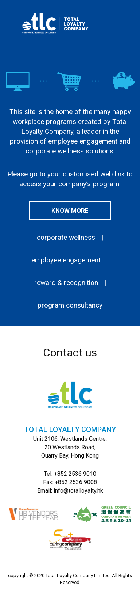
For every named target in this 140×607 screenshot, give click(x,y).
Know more (70, 210)
